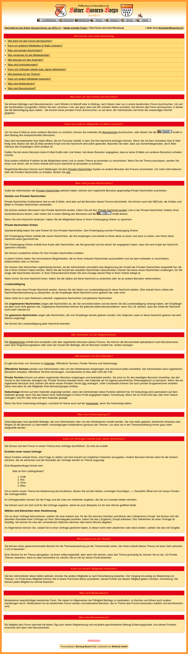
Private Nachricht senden (112, 210)
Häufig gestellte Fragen (75, 28)
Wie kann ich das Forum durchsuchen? (30, 40)
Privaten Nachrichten (80, 169)
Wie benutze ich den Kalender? (26, 59)
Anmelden (164, 28)
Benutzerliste (109, 132)
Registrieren (176, 28)
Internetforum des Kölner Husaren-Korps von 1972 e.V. (33, 28)
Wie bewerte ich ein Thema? (24, 74)
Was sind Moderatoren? (21, 83)
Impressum (94, 640)
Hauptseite (92, 403)
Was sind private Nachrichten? (25, 50)
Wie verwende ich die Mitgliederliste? (29, 55)
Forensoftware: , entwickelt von (94, 646)
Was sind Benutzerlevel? (22, 88)
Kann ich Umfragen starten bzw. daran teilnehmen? (37, 69)
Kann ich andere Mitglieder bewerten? (29, 78)
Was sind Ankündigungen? (23, 64)
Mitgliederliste (17, 342)
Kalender (49, 363)
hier (68, 172)
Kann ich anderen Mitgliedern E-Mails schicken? (35, 45)
